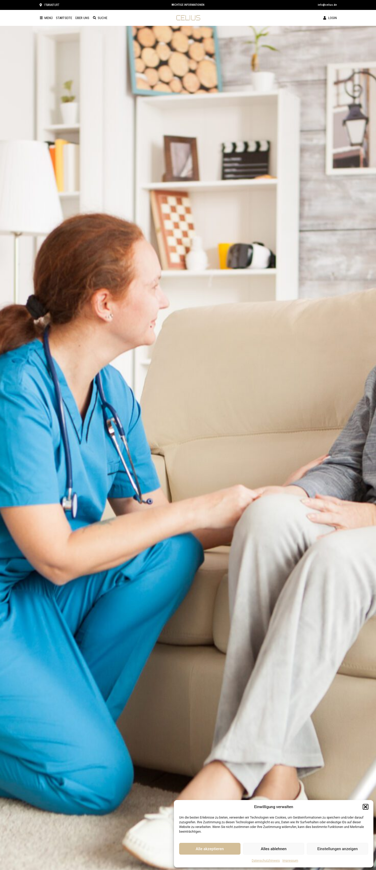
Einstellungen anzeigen (337, 849)
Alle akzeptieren (210, 849)
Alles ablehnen (274, 849)
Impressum (290, 860)
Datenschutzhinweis (266, 860)
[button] (365, 806)
